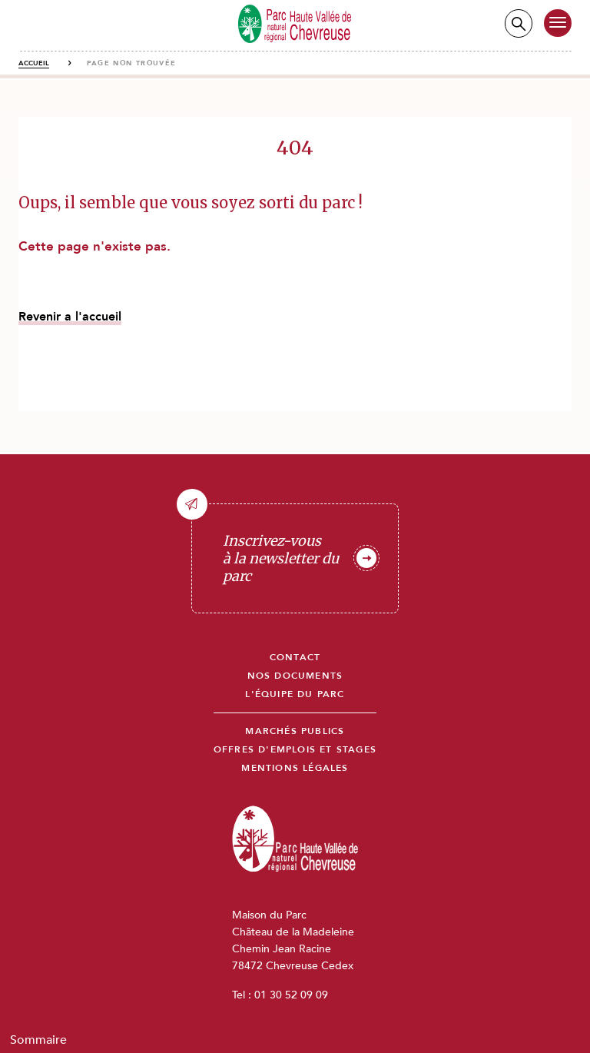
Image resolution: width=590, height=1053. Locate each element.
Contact (295, 657)
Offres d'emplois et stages (295, 750)
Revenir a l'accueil (69, 316)
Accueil (33, 63)
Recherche (518, 23)
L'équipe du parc (294, 694)
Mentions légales (294, 768)
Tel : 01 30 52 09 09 (280, 995)
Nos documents (295, 676)
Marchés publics (294, 731)
